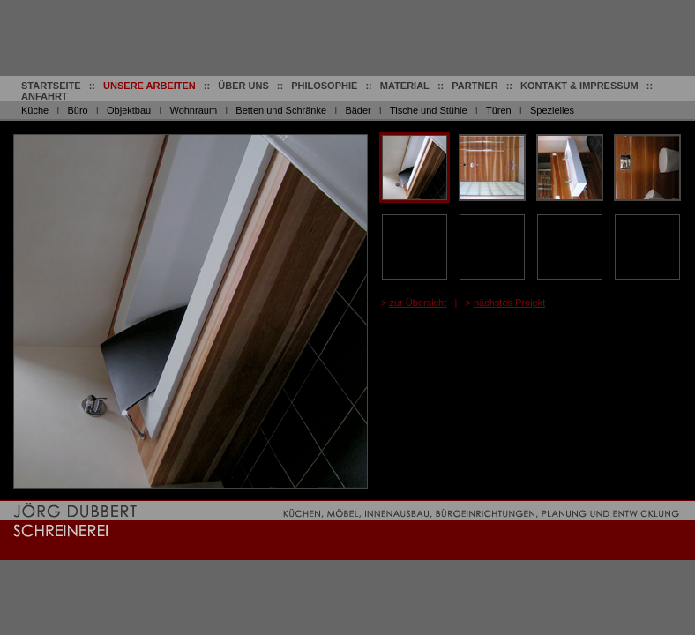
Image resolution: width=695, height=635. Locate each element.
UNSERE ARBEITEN (149, 85)
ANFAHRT (44, 96)
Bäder (357, 110)
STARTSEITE (51, 85)
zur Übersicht (417, 302)
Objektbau (129, 110)
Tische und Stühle (428, 110)
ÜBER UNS (243, 85)
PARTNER (474, 85)
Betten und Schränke (280, 110)
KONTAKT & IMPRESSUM (579, 85)
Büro (77, 110)
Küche (35, 110)
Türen (499, 110)
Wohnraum (193, 110)
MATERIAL (405, 85)
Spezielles (552, 110)
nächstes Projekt (509, 302)
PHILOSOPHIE (324, 85)
